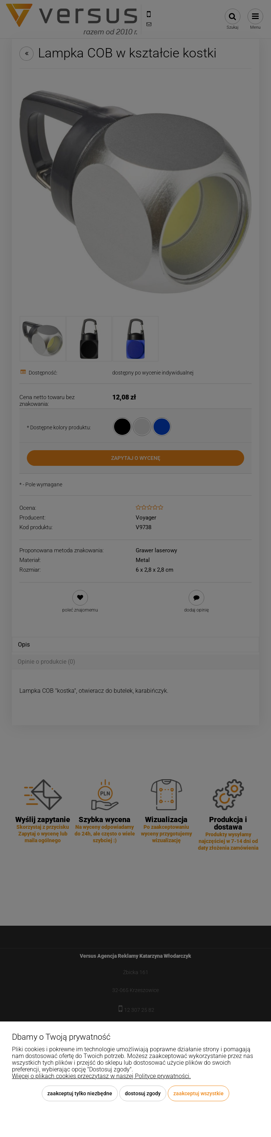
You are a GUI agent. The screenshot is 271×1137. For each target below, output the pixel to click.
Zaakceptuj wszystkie (198, 1093)
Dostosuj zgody (143, 1093)
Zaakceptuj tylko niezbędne (79, 1093)
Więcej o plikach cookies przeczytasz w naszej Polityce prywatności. (101, 1076)
